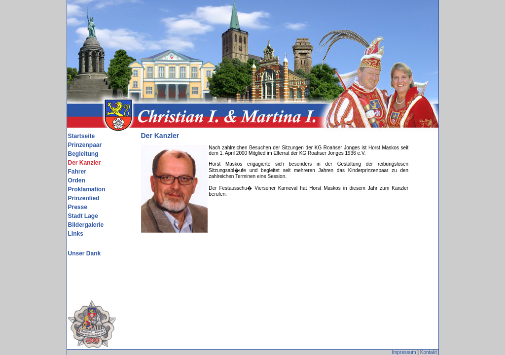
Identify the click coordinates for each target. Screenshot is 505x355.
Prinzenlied (84, 198)
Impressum (404, 352)
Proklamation (87, 189)
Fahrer (77, 171)
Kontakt (428, 352)
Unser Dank (84, 253)
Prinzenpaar (85, 145)
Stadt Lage (83, 216)
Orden (76, 180)
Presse (77, 207)
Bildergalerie (86, 224)
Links (75, 233)
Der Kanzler (84, 162)
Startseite (81, 136)
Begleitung (83, 153)
